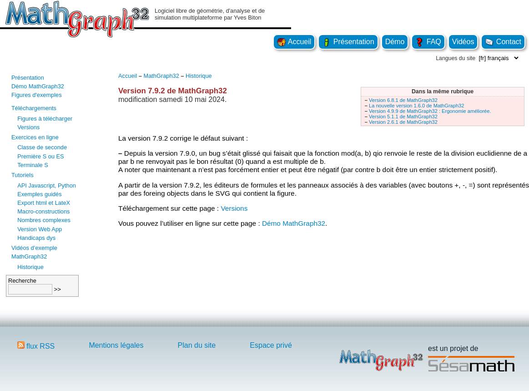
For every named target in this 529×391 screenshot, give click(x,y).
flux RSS (36, 346)
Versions (28, 127)
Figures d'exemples (36, 94)
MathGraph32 (29, 256)
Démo (395, 42)
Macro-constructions (43, 211)
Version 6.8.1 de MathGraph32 (403, 100)
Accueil (294, 42)
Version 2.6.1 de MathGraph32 (403, 122)
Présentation (348, 42)
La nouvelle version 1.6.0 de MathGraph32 (416, 105)
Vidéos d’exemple (34, 247)
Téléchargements (33, 108)
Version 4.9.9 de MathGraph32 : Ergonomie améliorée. (430, 111)
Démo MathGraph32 (37, 86)
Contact (503, 42)
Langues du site (455, 58)
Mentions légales (116, 345)
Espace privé (271, 345)
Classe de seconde (42, 147)
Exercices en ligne (35, 137)
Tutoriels (22, 175)
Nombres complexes (44, 220)
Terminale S (32, 165)
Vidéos (463, 42)
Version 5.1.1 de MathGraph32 (403, 116)
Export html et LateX (43, 202)
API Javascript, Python (46, 185)
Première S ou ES (40, 156)
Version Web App (39, 229)
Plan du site (197, 345)
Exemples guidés (39, 194)
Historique (30, 267)
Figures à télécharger (44, 118)
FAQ (428, 42)
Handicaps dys (36, 237)
